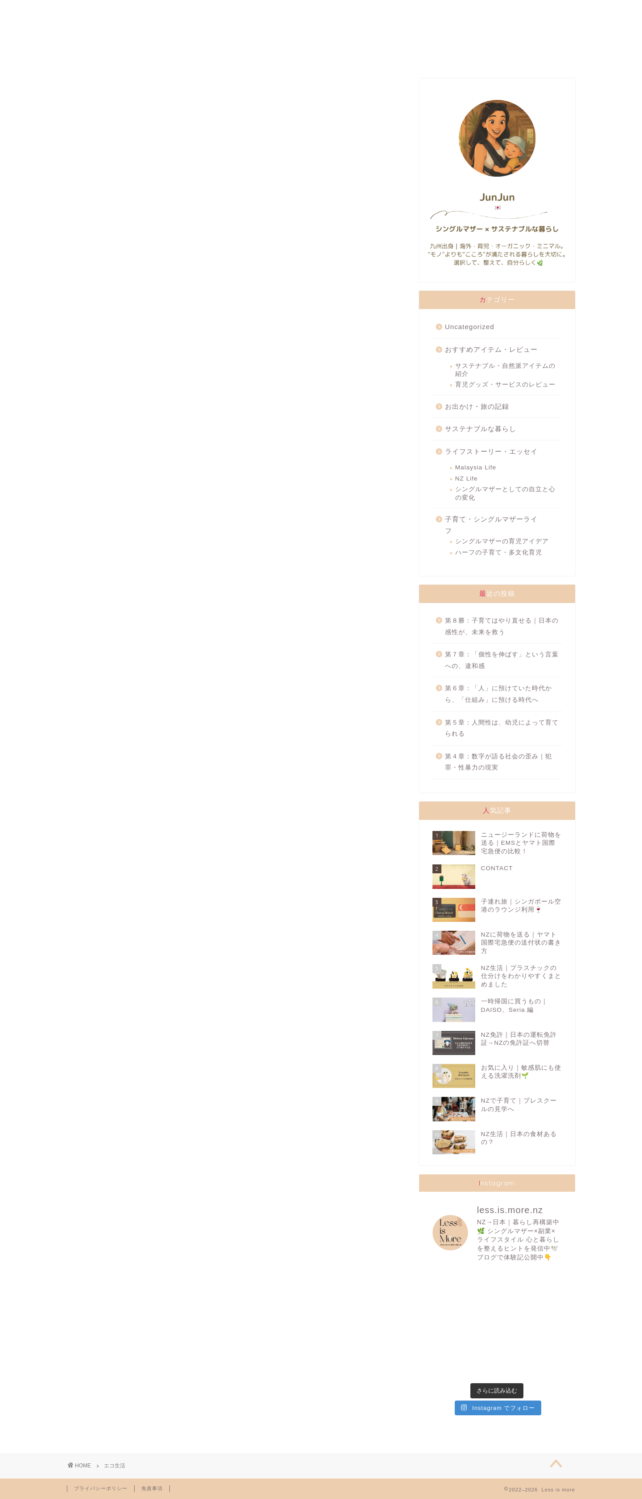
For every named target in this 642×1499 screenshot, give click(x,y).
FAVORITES (210, 11)
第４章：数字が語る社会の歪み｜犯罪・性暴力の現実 (498, 762)
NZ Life (466, 478)
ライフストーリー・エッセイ (491, 451)
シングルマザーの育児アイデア (502, 541)
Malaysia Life (475, 467)
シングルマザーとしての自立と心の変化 (505, 493)
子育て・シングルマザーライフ (491, 524)
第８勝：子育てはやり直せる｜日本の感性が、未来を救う (502, 626)
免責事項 (152, 1488)
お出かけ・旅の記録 (477, 406)
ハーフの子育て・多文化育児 (498, 552)
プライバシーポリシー (101, 1488)
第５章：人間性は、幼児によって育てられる (502, 728)
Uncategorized (469, 326)
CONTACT (503, 11)
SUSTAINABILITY (307, 11)
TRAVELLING (406, 11)
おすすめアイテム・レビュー (491, 349)
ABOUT (114, 11)
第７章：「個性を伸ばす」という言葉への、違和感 (502, 660)
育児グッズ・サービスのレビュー (505, 384)
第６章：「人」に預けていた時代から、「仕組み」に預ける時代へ (498, 694)
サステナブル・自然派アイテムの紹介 (505, 370)
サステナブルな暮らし (480, 428)
